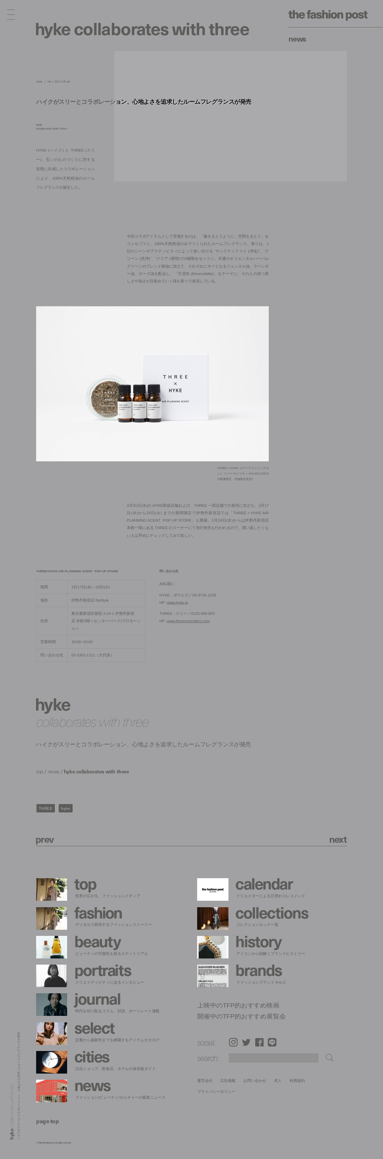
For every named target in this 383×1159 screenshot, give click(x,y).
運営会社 (205, 1080)
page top (47, 1120)
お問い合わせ (254, 1080)
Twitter (246, 1042)
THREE (46, 808)
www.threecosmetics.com (188, 621)
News (297, 38)
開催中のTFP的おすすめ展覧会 (241, 1016)
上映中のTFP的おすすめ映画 (238, 1005)
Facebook (259, 1042)
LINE (272, 1042)
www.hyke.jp (177, 602)
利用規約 (297, 1080)
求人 (278, 1080)
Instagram (233, 1042)
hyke (65, 808)
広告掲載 (228, 1080)
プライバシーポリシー (216, 1091)
